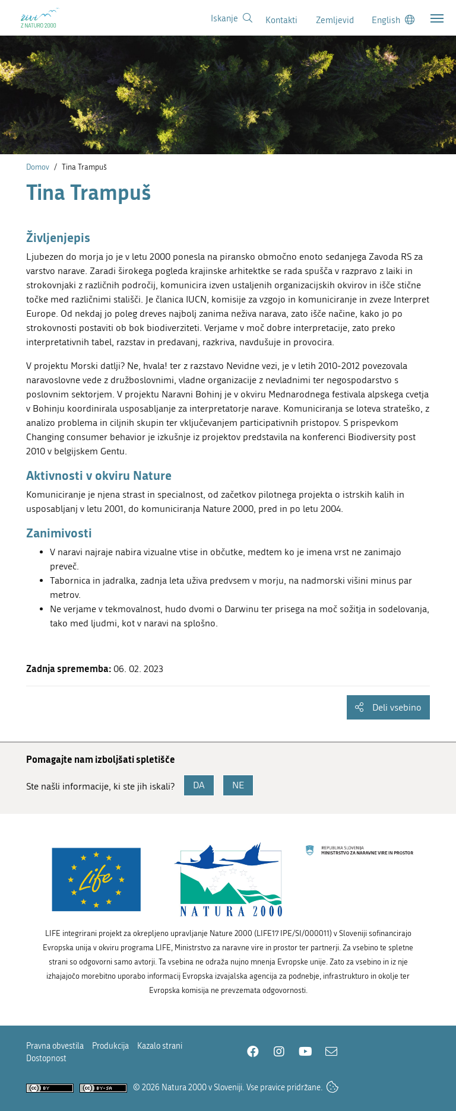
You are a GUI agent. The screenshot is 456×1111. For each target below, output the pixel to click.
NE (238, 785)
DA (199, 785)
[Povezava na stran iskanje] (231, 18)
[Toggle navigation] (437, 18)
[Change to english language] (393, 20)
